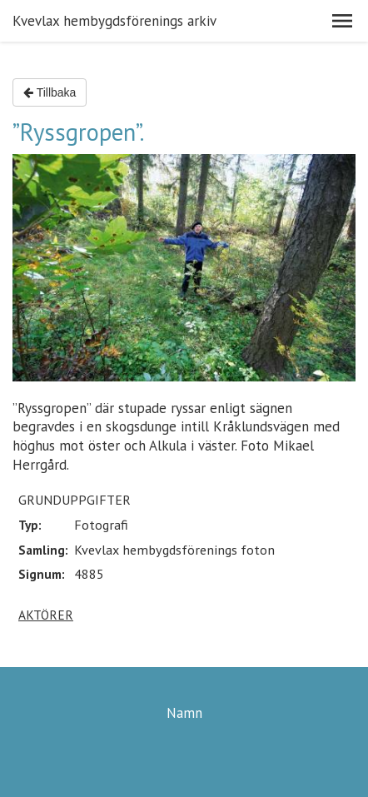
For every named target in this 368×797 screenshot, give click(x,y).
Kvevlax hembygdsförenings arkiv (114, 21)
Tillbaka (49, 92)
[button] (342, 20)
